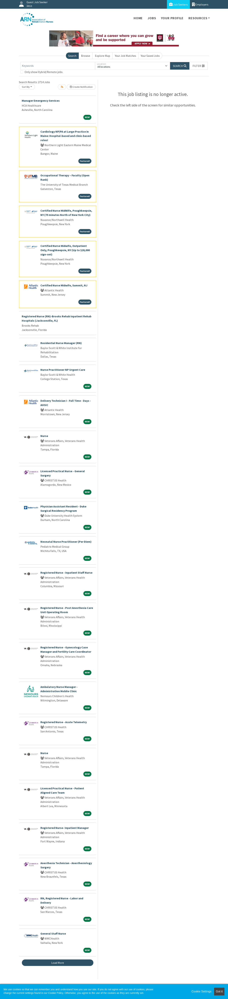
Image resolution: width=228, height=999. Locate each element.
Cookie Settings (201, 991)
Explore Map (102, 55)
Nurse (44, 436)
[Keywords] (57, 66)
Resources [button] (197, 18)
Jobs (152, 18)
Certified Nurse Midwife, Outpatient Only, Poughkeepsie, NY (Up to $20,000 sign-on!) (65, 250)
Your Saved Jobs (150, 55)
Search (72, 55)
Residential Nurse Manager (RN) (61, 343)
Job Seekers (178, 4)
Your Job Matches (125, 55)
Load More (57, 962)
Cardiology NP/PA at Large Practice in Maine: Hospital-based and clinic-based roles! (65, 136)
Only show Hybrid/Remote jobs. (44, 72)
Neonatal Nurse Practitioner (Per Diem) (66, 541)
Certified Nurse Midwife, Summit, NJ (63, 285)
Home (138, 18)
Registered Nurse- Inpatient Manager (64, 828)
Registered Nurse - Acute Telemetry (63, 722)
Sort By (26, 86)
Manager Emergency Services (41, 100)
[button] (199, 66)
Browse (85, 55)
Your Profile (172, 18)
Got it (219, 991)
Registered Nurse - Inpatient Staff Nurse (66, 572)
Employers (200, 4)
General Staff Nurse (53, 933)
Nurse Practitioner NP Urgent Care (62, 369)
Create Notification (81, 86)
